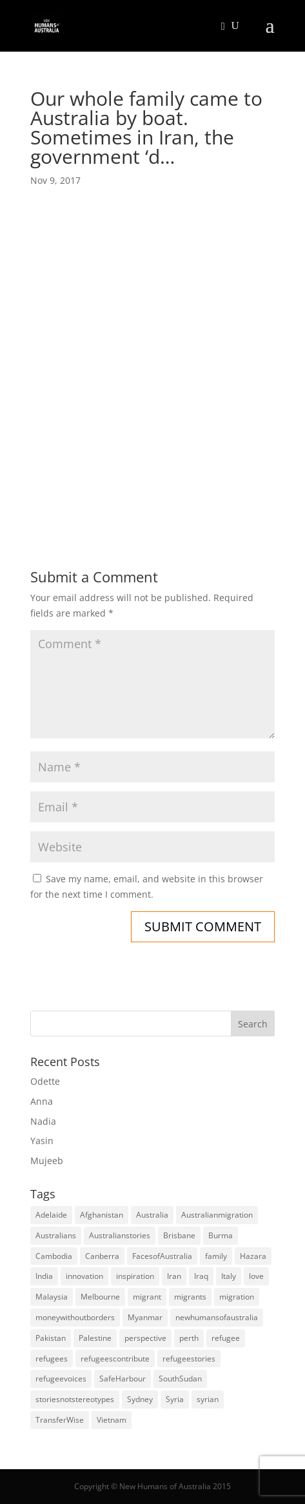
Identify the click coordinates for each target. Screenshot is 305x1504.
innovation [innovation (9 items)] (84, 1276)
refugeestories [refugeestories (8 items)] (188, 1358)
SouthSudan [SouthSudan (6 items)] (180, 1378)
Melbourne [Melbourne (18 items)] (100, 1296)
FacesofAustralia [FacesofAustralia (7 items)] (162, 1256)
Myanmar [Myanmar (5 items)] (145, 1317)
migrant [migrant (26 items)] (147, 1296)
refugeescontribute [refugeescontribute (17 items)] (115, 1358)
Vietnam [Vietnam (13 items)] (111, 1419)
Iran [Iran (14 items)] (174, 1276)
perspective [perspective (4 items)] (145, 1337)
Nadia (43, 1121)
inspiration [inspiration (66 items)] (135, 1276)
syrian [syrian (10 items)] (208, 1399)
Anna (41, 1101)
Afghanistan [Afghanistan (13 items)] (101, 1214)
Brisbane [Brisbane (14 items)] (179, 1235)
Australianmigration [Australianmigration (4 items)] (217, 1214)
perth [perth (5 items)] (189, 1337)
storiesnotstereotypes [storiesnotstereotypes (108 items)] (74, 1399)
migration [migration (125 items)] (236, 1296)
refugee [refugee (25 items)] (226, 1337)
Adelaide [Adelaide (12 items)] (51, 1214)
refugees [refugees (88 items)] (51, 1358)
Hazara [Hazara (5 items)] (253, 1256)
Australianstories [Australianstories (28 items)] (119, 1235)
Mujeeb (46, 1160)
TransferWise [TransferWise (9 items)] (59, 1419)
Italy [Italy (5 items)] (228, 1276)
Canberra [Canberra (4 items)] (102, 1256)
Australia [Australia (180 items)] (152, 1214)
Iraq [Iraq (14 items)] (201, 1276)
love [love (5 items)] (256, 1276)
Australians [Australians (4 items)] (55, 1235)
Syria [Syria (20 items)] (175, 1399)
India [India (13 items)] (44, 1276)
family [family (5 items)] (216, 1256)
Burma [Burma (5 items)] (220, 1235)
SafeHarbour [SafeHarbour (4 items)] (122, 1378)
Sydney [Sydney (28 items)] (140, 1399)
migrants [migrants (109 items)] (190, 1296)
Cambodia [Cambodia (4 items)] (53, 1256)
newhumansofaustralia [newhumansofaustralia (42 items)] (216, 1317)
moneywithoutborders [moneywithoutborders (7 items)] (75, 1317)
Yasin (42, 1140)
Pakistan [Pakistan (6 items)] (50, 1337)
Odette (45, 1081)
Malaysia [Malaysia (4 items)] (51, 1296)
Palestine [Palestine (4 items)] (95, 1337)
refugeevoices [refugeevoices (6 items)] (60, 1378)
